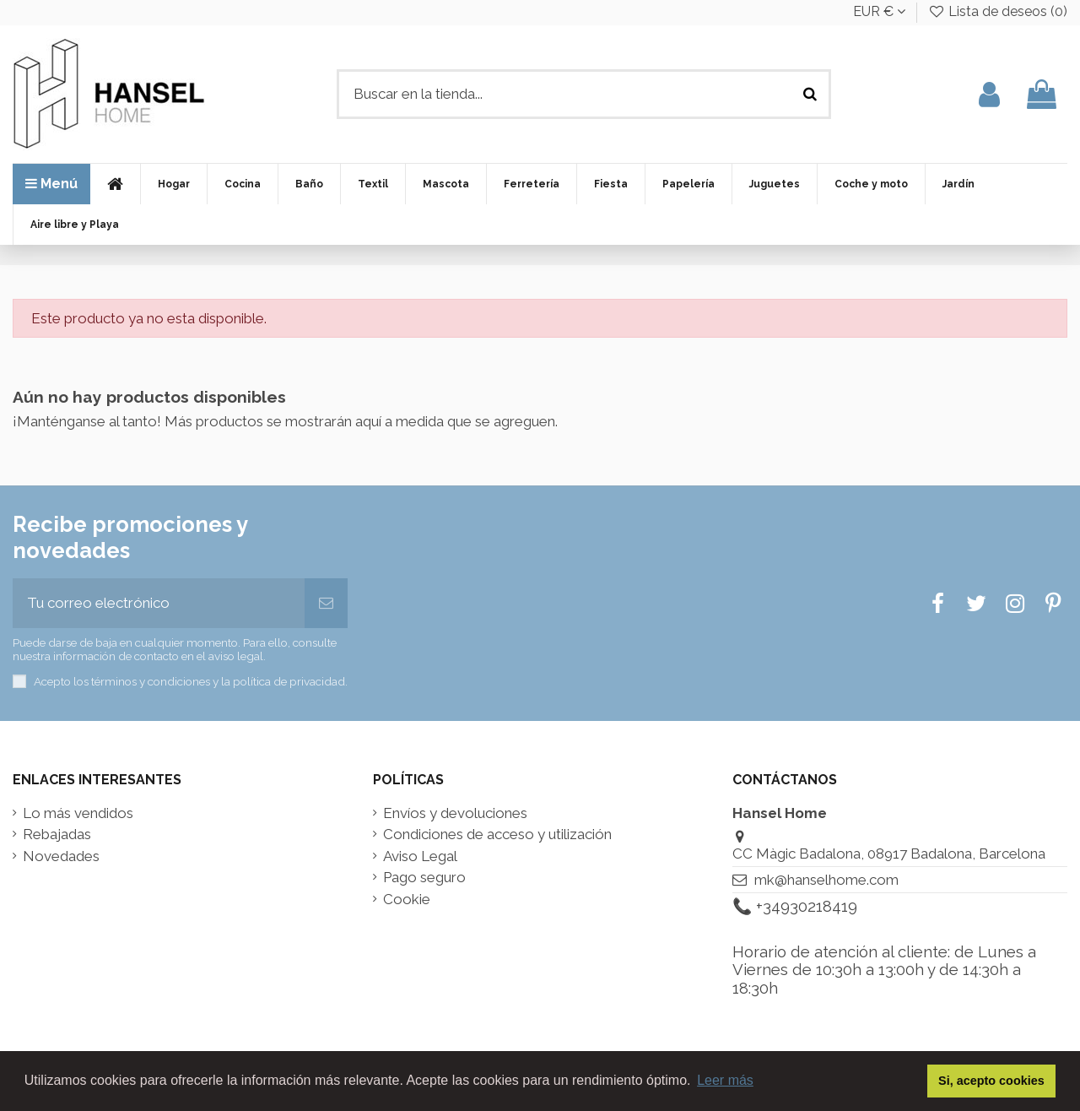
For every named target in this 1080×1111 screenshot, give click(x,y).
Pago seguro (424, 878)
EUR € (879, 11)
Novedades (61, 856)
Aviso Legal (420, 856)
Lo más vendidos (78, 813)
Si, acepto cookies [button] (991, 1080)
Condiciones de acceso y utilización (497, 834)
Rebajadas (57, 834)
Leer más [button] (725, 1080)
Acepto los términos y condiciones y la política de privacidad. (191, 681)
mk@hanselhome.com (826, 879)
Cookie (406, 900)
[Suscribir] (326, 603)
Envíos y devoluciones (455, 813)
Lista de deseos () (997, 11)
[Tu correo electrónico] (159, 603)
